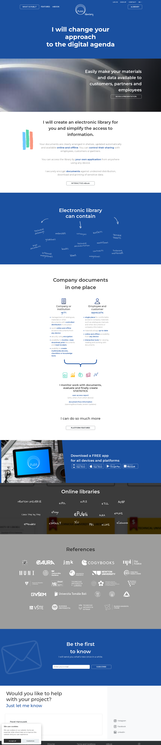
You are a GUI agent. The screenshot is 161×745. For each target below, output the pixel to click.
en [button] (140, 2)
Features (45, 7)
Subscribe (101, 667)
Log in (115, 2)
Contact (132, 2)
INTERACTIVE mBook (80, 183)
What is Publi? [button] (29, 7)
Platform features (80, 428)
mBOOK (55, 7)
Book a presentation (126, 97)
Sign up (123, 2)
